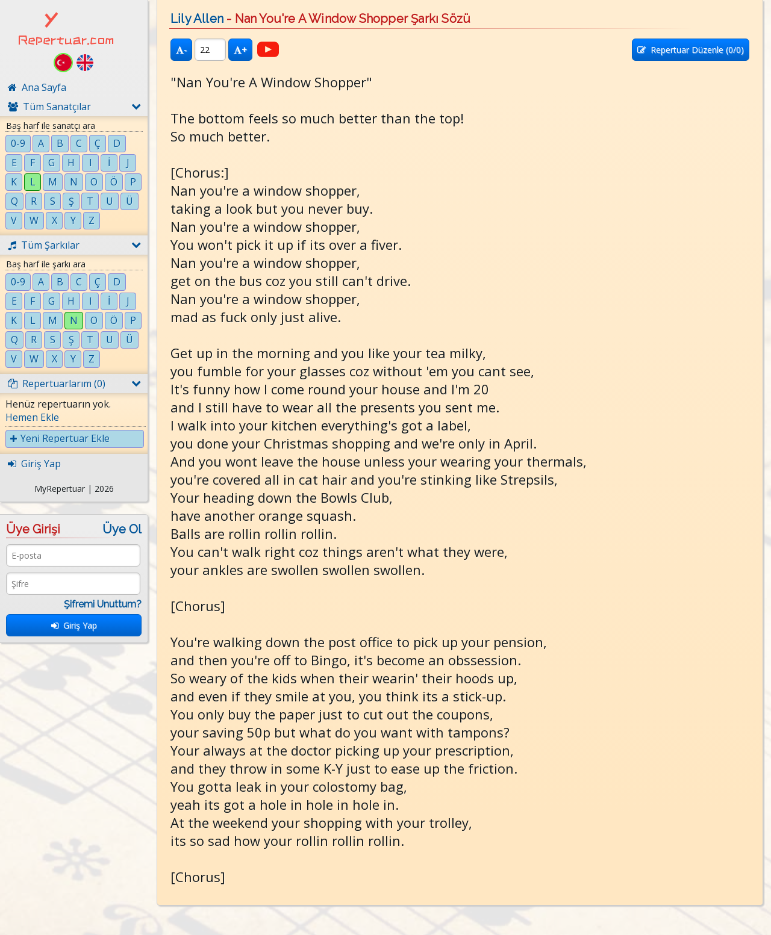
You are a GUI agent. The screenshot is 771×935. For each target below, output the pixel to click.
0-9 (18, 143)
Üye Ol (122, 529)
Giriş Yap (74, 625)
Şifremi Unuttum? (103, 604)
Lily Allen (196, 18)
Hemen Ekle (32, 417)
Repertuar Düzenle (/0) (690, 49)
